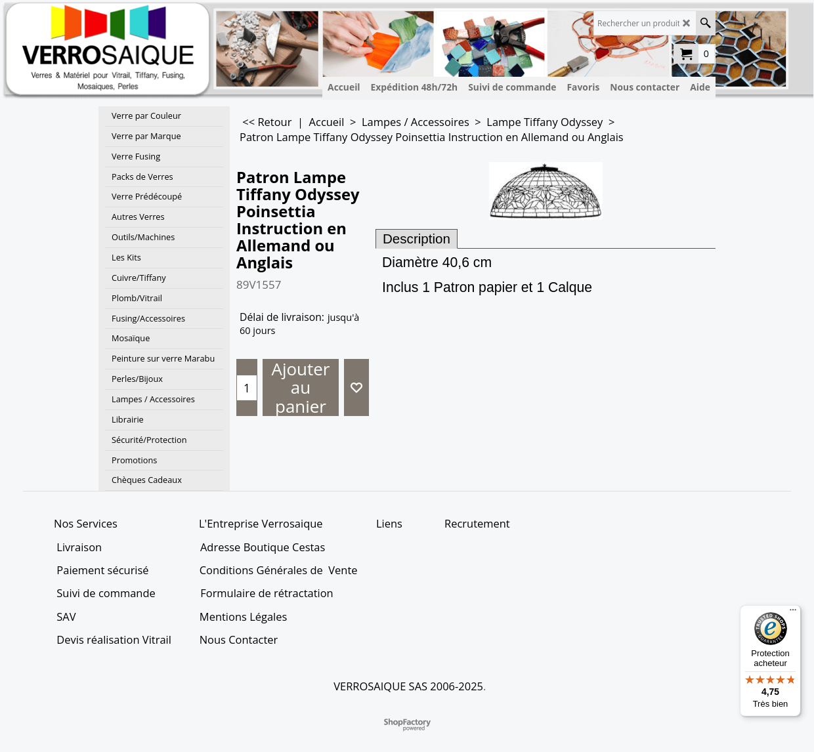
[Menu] (793, 613)
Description (416, 238)
